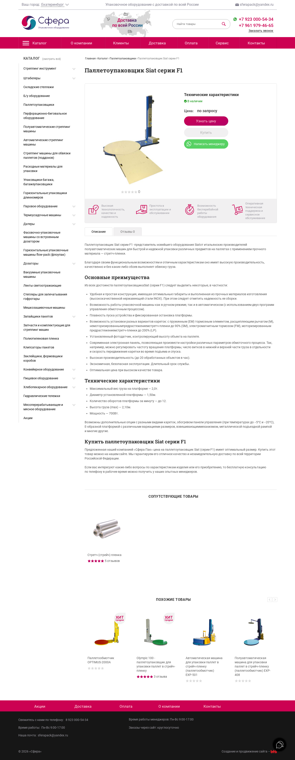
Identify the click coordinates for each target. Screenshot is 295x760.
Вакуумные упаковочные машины (41, 274)
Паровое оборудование (40, 206)
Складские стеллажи (38, 87)
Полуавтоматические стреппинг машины (46, 129)
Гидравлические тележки (41, 396)
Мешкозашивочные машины (44, 307)
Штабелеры (31, 78)
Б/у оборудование (36, 96)
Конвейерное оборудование (43, 369)
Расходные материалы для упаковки (43, 169)
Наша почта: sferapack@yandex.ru (43, 735)
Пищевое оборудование (40, 378)
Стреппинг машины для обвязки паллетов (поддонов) (46, 155)
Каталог (35, 44)
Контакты (256, 43)
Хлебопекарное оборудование (45, 387)
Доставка (157, 43)
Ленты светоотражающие (42, 285)
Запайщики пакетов (38, 316)
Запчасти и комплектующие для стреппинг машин (46, 327)
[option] (107, 544)
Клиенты (121, 43)
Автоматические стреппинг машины (43, 142)
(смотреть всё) (51, 58)
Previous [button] (269, 599)
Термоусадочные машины (42, 215)
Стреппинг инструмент (39, 68)
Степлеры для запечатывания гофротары (45, 297)
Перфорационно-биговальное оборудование (45, 116)
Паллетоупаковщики (38, 104)
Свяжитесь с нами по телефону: (42, 720)
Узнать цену (206, 121)
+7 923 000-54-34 (255, 19)
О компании (81, 43)
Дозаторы (30, 263)
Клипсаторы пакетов (38, 347)
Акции (27, 418)
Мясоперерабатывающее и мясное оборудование (43, 407)
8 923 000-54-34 (77, 720)
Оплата (191, 43)
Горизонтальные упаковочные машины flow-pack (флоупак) (45, 252)
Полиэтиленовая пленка (41, 338)
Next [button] (275, 599)
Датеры (29, 224)
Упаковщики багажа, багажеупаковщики (38, 182)
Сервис (222, 43)
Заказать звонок (261, 30)
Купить (206, 132)
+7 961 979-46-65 (256, 25)
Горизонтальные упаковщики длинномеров (45, 195)
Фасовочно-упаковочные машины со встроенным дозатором (41, 237)
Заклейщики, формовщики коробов (43, 358)
